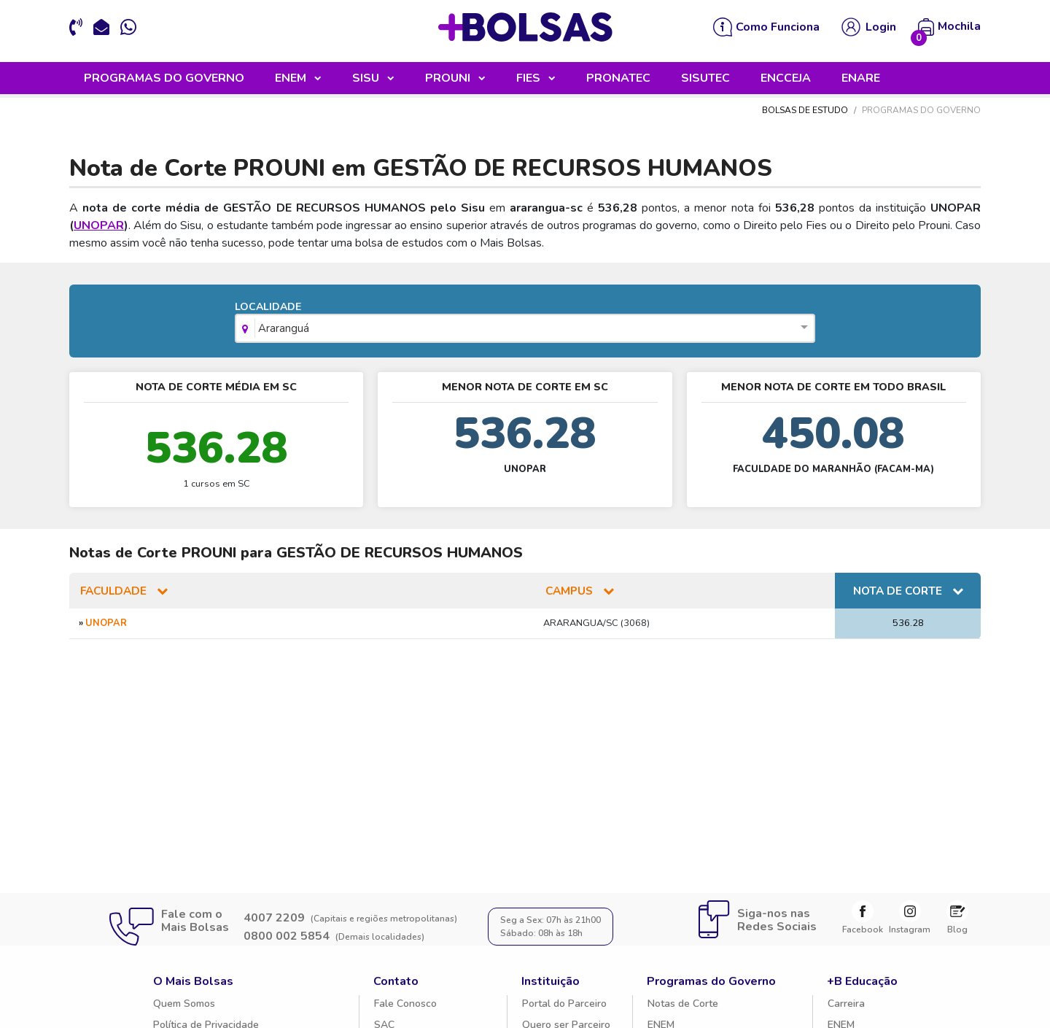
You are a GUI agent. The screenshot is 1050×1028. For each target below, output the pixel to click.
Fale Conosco (405, 1006)
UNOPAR (99, 228)
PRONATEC (618, 80)
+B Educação (862, 983)
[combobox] (524, 332)
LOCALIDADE (524, 324)
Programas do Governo (711, 983)
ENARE (860, 80)
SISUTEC (705, 80)
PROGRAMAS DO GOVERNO (164, 80)
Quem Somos (184, 1006)
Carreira (846, 1006)
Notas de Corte (683, 1006)
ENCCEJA (786, 80)
